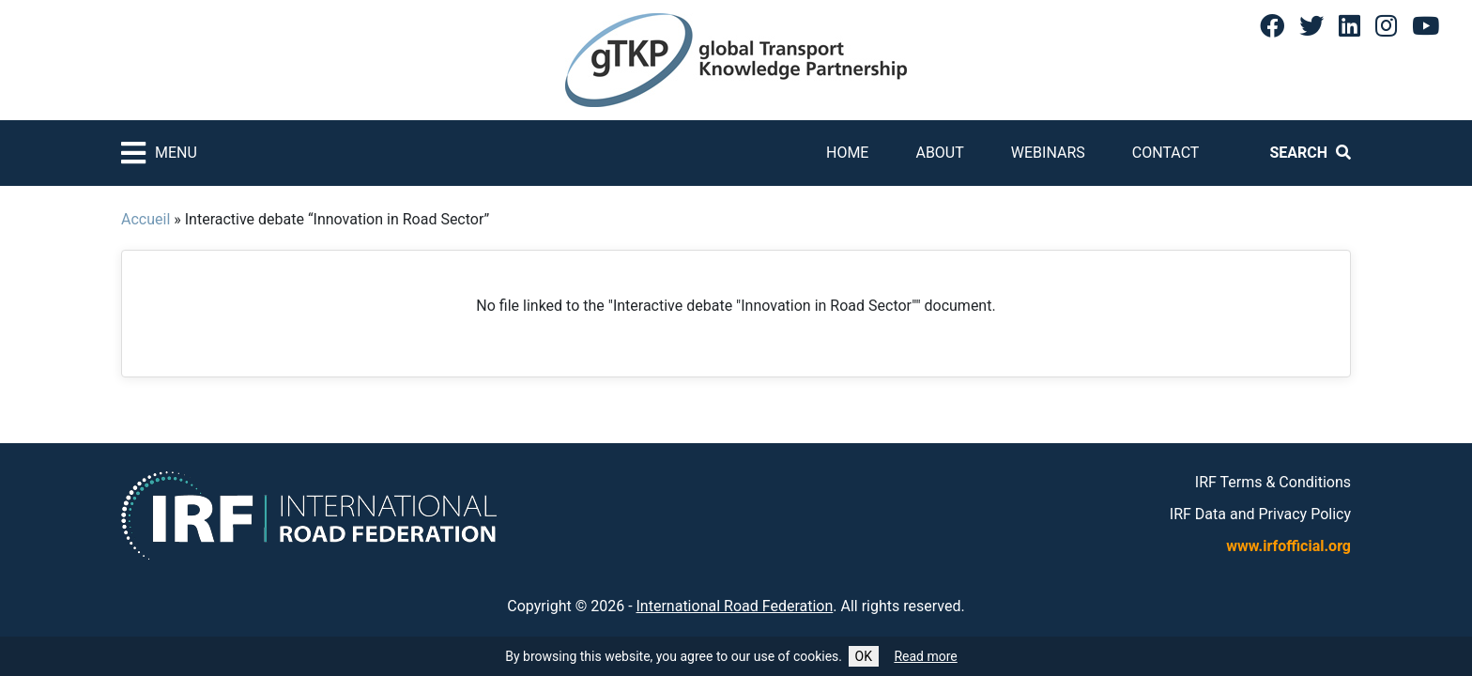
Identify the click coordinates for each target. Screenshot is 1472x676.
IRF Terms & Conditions (1273, 482)
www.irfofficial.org (1288, 546)
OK (863, 656)
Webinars (1048, 152)
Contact (1166, 152)
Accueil (145, 219)
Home (847, 152)
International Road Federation (735, 606)
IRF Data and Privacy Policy (1260, 514)
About (939, 152)
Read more (925, 656)
